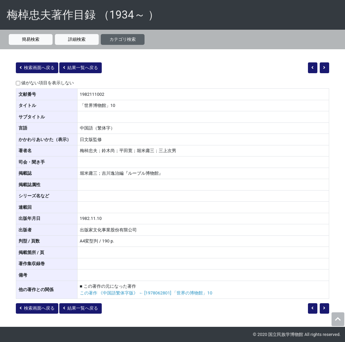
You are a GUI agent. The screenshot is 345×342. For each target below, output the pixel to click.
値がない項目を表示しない (47, 82)
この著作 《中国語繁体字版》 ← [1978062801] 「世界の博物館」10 (146, 292)
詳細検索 (77, 39)
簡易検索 (30, 39)
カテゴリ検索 (122, 39)
